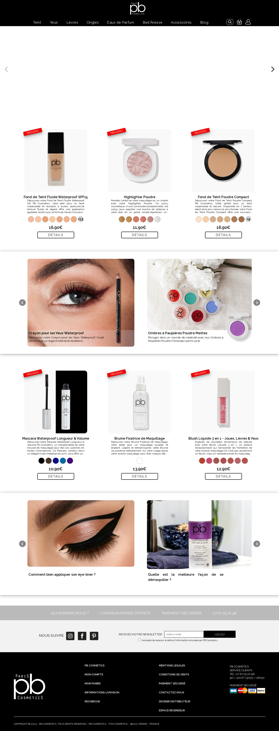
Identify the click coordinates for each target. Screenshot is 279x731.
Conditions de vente (174, 674)
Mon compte (94, 674)
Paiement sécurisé (172, 683)
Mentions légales (172, 665)
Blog (204, 22)
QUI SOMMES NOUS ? (70, 613)
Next (256, 302)
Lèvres (72, 22)
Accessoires (181, 22)
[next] (272, 69)
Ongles (93, 22)
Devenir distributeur (174, 701)
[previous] (6, 69)
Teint (37, 22)
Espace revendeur (172, 710)
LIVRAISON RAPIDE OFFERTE (125, 613)
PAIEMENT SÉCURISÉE (182, 613)
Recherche (92, 701)
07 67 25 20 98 (224, 613)
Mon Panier (93, 683)
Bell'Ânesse (153, 22)
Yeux (54, 22)
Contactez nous (171, 692)
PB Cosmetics (95, 665)
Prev (22, 302)
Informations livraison (102, 692)
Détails (55, 235)
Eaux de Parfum (120, 22)
